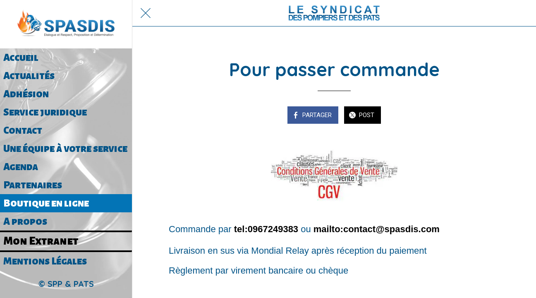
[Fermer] (146, 13)
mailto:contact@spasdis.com (376, 229)
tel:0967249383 (266, 229)
